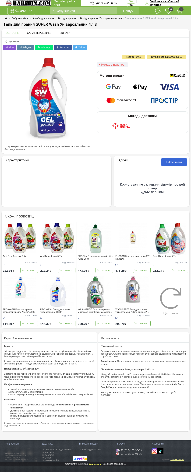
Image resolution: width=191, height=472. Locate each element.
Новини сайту (52, 460)
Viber (9, 47)
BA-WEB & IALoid (177, 459)
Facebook (63, 47)
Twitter (80, 47)
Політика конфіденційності (58, 449)
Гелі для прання (67, 18)
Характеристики (39, 32)
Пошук (128, 11)
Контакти (49, 452)
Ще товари (171, 301)
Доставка (49, 455)
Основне (12, 32)
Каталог (21, 11)
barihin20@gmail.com (90, 449)
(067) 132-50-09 (106, 3)
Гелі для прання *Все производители (101, 18)
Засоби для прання (43, 18)
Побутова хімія (20, 18)
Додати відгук (174, 162)
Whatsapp (44, 47)
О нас (48, 457)
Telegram (25, 47)
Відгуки (65, 32)
